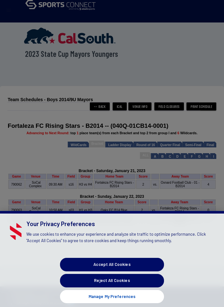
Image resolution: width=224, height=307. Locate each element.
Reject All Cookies (112, 285)
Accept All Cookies (111, 269)
